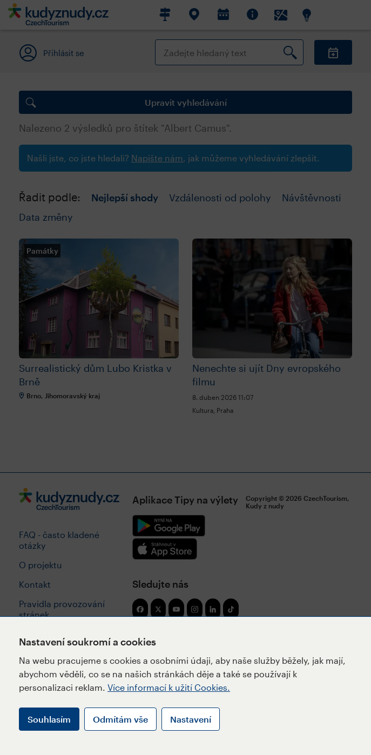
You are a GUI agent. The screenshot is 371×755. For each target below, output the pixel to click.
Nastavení (190, 719)
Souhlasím (49, 719)
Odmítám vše (120, 719)
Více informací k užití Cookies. (168, 687)
